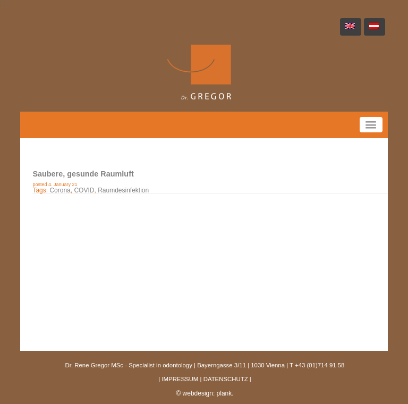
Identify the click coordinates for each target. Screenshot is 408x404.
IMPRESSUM (180, 379)
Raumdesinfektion (123, 190)
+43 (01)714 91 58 (319, 365)
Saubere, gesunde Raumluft (82, 174)
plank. (225, 393)
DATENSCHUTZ (225, 379)
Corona (59, 190)
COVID (84, 190)
